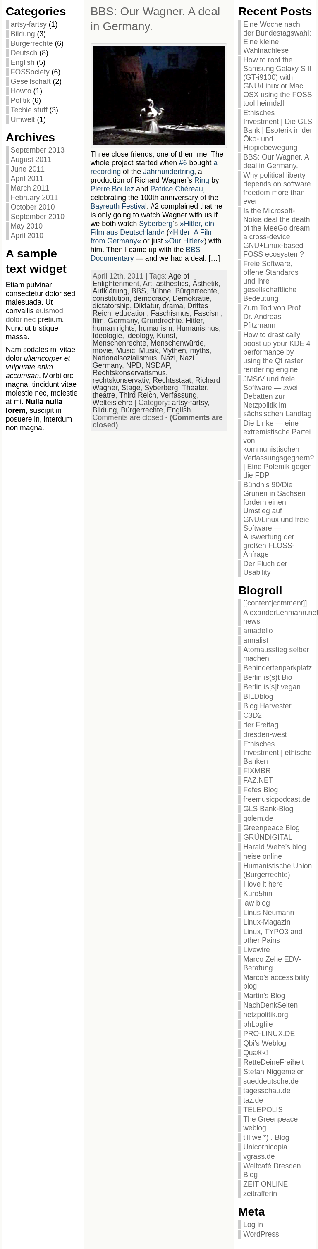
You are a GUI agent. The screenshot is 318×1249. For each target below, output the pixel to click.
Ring (201, 180)
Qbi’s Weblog (264, 1043)
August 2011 (31, 159)
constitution (111, 298)
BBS (139, 291)
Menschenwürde (177, 343)
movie (102, 350)
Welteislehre (112, 402)
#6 (183, 163)
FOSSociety (30, 72)
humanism (155, 328)
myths (200, 350)
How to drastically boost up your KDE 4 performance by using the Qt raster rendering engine (276, 352)
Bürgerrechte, (144, 410)
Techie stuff (29, 110)
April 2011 (27, 178)
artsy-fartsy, (191, 402)
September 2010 (38, 216)
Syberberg (155, 223)
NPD (133, 365)
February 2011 (34, 197)
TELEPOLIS (263, 1110)
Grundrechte (161, 321)
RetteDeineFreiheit (273, 1062)
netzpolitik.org (265, 1015)
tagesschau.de (266, 1091)
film (98, 321)
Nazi (168, 358)
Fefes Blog (260, 790)
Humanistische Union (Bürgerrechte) (277, 870)
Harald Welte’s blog (274, 847)
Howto (21, 91)
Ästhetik (205, 283)
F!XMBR (256, 771)
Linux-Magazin (266, 922)
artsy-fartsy (29, 24)
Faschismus (170, 313)
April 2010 (27, 235)
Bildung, (107, 410)
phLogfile (258, 1024)
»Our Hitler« (184, 241)
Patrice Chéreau (177, 189)
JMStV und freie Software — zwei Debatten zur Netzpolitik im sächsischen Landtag (277, 396)
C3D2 (252, 715)
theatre (104, 395)
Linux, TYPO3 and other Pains (272, 935)
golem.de (258, 818)
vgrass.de (259, 1156)
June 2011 (28, 169)
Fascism (207, 313)
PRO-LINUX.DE (269, 1034)
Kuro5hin (257, 893)
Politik (20, 100)
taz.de (253, 1100)
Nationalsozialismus (125, 358)
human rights (114, 328)
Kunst (166, 335)
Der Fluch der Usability (265, 568)
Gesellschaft (31, 81)
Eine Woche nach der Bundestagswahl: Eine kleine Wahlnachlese (277, 37)
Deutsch (24, 53)
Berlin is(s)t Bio (267, 677)
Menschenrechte (119, 343)
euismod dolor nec (34, 315)
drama (173, 306)
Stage (131, 388)
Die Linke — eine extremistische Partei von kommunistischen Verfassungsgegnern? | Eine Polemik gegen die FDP (278, 449)
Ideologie (107, 335)
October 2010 (33, 207)
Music (125, 350)
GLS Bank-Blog (268, 809)
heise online (262, 856)
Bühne (160, 291)
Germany (122, 321)
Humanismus (197, 328)
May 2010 (27, 226)
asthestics (172, 283)
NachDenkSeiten (270, 1005)
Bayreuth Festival (119, 206)
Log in (253, 1224)
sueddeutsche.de (271, 1081)
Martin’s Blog (264, 996)
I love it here (263, 884)
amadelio (258, 631)
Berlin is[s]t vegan (272, 687)
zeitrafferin (260, 1193)
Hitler (194, 321)
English (23, 62)
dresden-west (265, 734)
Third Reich (137, 395)
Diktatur (146, 306)
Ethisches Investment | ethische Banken (277, 752)
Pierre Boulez (112, 189)
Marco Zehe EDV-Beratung (272, 963)
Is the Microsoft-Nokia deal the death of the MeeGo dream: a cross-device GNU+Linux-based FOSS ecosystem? (277, 232)
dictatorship (111, 306)
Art (147, 283)
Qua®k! (255, 1053)
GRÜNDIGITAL (267, 837)
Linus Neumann (268, 912)
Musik (148, 350)
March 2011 (30, 188)
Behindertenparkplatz (277, 668)
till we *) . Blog (266, 1137)
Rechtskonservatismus (129, 373)
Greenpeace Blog (271, 828)
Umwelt (23, 119)
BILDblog (258, 696)
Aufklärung (110, 291)
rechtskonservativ (121, 380)
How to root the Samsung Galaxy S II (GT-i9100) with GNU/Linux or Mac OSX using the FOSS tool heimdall (277, 81)
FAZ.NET (258, 780)
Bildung (23, 34)
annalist (255, 640)
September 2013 (38, 150)
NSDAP (158, 365)
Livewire (256, 950)
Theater (194, 388)
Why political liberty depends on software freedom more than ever (277, 188)
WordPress (261, 1234)
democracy (151, 298)
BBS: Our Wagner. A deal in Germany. (276, 161)
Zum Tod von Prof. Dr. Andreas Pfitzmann (272, 316)
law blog (256, 903)
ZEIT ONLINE (265, 1184)
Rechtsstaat (172, 380)
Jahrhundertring (168, 171)
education (131, 313)
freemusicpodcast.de (276, 799)
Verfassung (178, 395)
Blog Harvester (267, 706)
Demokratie (191, 298)
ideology (139, 335)
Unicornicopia (265, 1147)
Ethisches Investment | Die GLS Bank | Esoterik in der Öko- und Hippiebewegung (277, 130)
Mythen (174, 350)
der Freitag (260, 725)
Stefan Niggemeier (273, 1072)
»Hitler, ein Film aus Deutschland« (152, 227)
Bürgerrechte (32, 43)
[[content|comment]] (275, 603)
